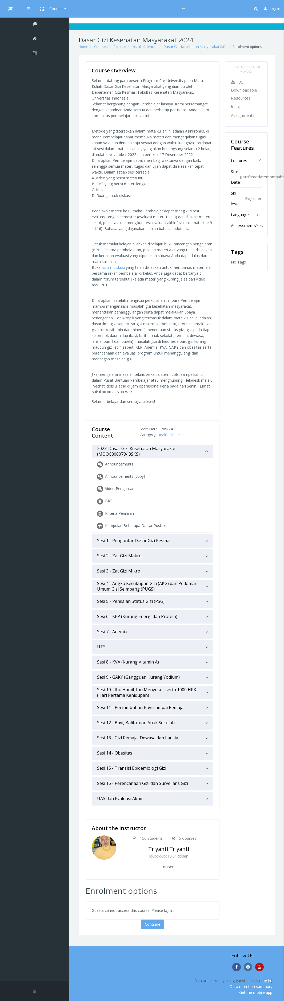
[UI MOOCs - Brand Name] (34, 9)
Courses (104, 8)
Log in (272, 8)
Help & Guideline (132, 8)
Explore (120, 46)
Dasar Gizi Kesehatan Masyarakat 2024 (195, 46)
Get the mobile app (255, 992)
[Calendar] (34, 54)
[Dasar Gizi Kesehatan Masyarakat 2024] (34, 25)
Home (83, 46)
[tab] (152, 451)
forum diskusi (113, 267)
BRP (96, 249)
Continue (152, 924)
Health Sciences (145, 46)
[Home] (34, 39)
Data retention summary (251, 986)
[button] (89, 9)
